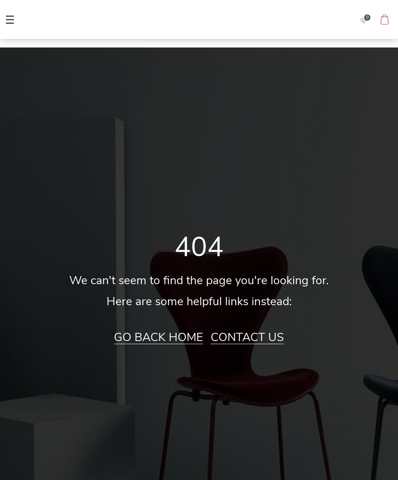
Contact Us (247, 337)
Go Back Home (158, 337)
